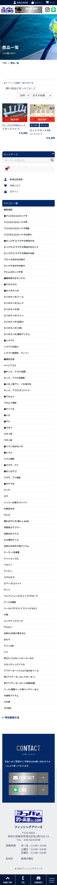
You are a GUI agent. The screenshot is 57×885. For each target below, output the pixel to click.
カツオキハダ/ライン (14, 315)
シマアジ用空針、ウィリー (16, 352)
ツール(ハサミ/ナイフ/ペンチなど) (20, 608)
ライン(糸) (9, 645)
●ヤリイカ (9, 408)
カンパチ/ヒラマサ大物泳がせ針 (19, 253)
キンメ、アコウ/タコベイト (17, 390)
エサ (6, 496)
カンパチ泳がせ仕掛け (14, 265)
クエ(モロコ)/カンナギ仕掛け (18, 234)
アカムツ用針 (10, 402)
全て (5, 82)
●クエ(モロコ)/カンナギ (16, 215)
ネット (7, 589)
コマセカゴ (9, 577)
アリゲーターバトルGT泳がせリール (21, 670)
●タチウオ (9, 483)
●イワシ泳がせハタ (13, 446)
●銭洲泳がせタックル (14, 278)
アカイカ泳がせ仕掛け (14, 259)
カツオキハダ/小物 (13, 327)
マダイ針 (8, 440)
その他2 (7, 707)
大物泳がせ (9, 508)
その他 (7, 701)
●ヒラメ (8, 452)
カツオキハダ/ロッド (14, 303)
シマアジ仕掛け (11, 346)
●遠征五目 (9, 359)
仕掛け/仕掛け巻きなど (15, 633)
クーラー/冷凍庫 (11, 552)
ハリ (6, 651)
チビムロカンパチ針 (13, 271)
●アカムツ (9, 396)
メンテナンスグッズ (13, 620)
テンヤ (7, 489)
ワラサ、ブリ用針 (12, 477)
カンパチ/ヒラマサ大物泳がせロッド (21, 246)
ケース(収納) (10, 602)
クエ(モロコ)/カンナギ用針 (17, 228)
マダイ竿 (8, 433)
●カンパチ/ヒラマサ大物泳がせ (19, 240)
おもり (7, 639)
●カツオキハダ (11, 290)
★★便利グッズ (11, 539)
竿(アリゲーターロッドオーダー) (19, 676)
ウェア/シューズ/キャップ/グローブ (21, 595)
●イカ (7, 415)
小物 (6, 614)
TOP (4, 62)
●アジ (7, 421)
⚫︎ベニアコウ (10, 365)
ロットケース (27, 82)
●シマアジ (9, 340)
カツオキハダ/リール (14, 296)
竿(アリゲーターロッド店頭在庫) (19, 683)
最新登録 (8, 209)
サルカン (8, 626)
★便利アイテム (11, 695)
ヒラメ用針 (9, 458)
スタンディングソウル (14, 664)
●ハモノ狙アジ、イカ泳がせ (17, 384)
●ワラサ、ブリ (11, 465)
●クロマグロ (10, 284)
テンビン (8, 570)
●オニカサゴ (10, 471)
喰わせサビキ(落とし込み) (16, 521)
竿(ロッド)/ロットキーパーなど (19, 658)
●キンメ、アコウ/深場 (15, 371)
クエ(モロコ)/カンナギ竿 (16, 222)
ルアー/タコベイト (12, 583)
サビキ (7, 514)
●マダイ (8, 427)
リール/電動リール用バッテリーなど (21, 689)
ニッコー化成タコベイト (15, 502)
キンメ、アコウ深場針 (14, 377)
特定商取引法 (10, 717)
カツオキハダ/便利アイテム (17, 334)
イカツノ (8, 564)
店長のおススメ (11, 533)
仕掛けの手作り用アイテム (16, 546)
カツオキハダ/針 (11, 309)
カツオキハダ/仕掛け (14, 321)
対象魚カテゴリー (12, 527)
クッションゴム (11, 558)
